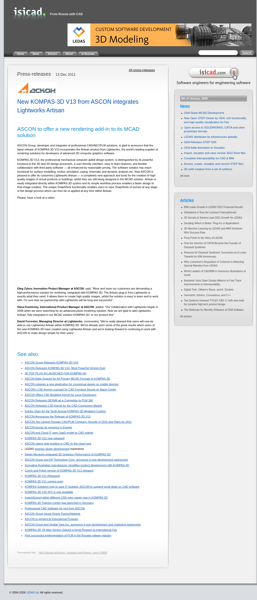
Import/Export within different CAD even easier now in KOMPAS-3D (66, 497)
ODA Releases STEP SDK (200, 142)
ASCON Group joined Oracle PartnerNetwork (52, 513)
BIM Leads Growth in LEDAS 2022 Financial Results (213, 207)
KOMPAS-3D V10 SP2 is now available (49, 491)
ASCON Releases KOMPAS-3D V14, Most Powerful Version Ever (65, 368)
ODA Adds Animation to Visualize (204, 147)
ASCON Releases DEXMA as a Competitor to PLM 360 (59, 400)
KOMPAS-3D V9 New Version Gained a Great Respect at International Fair (71, 529)
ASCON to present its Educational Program (51, 518)
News (185, 106)
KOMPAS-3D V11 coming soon (44, 481)
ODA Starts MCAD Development (204, 112)
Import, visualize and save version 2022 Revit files (215, 152)
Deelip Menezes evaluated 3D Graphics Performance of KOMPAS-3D (67, 454)
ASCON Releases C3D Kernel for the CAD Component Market (63, 405)
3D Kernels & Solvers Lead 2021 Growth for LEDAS (213, 217)
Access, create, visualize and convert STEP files (213, 163)
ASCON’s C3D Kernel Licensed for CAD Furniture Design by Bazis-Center (70, 389)
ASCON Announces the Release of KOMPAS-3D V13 (57, 416)
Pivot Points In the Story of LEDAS (203, 238)
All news (185, 175)
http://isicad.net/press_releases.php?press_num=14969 (73, 552)
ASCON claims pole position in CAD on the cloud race (58, 443)
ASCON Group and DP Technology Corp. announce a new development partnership (76, 459)
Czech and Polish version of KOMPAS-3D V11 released (59, 470)
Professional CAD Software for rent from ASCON (55, 508)
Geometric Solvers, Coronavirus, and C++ (207, 295)
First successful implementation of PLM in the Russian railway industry (68, 535)
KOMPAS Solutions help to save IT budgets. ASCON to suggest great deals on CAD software (82, 486)
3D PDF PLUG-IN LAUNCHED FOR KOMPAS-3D (55, 373)
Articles (187, 200)
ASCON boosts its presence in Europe (48, 427)
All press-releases (142, 70)
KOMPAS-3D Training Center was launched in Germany (59, 502)
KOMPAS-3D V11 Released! (42, 475)
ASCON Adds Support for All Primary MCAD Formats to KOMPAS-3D (67, 378)
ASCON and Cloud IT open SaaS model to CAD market (59, 432)
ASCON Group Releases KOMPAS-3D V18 (51, 362)
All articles (186, 316)
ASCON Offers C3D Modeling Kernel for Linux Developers (60, 394)
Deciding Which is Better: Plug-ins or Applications (211, 223)
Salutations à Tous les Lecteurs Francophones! (210, 212)
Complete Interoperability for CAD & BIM (209, 158)
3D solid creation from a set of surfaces (208, 169)
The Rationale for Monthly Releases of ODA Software (214, 309)
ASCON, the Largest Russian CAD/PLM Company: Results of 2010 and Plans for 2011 (78, 421)
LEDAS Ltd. (32, 592)
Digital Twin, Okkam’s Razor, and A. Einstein (208, 289)
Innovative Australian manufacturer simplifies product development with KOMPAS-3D (77, 465)
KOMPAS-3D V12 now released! (45, 438)
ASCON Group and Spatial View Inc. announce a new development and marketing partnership (83, 524)
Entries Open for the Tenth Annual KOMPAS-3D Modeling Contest (65, 411)
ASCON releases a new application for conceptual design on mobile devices (72, 384)
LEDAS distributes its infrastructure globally (210, 136)
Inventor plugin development (52, 448)
